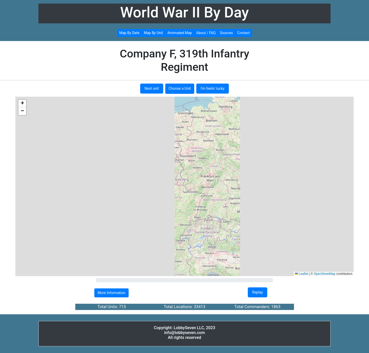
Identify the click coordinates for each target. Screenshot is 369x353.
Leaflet (301, 274)
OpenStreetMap (324, 274)
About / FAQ (206, 33)
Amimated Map (179, 33)
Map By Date (129, 33)
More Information (111, 293)
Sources (226, 33)
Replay (257, 292)
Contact (243, 33)
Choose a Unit (180, 88)
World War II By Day (184, 12)
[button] (22, 103)
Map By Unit (153, 33)
